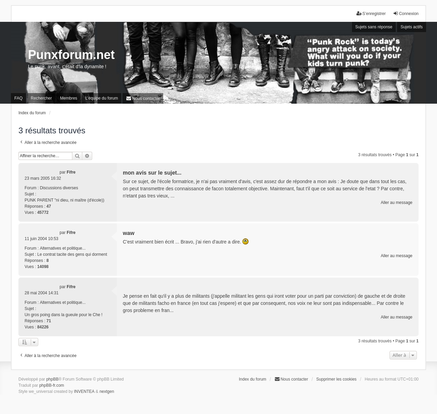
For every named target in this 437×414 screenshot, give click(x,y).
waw (129, 233)
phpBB (52, 379)
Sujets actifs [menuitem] (411, 27)
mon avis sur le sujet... (152, 173)
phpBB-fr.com (51, 385)
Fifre (71, 172)
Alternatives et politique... (63, 248)
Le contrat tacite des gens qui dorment (72, 254)
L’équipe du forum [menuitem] (101, 98)
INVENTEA (84, 391)
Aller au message (396, 202)
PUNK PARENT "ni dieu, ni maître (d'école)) (64, 200)
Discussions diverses (59, 188)
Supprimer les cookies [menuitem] (336, 379)
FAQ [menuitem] (18, 98)
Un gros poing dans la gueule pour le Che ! (63, 314)
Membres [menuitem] (68, 98)
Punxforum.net (71, 55)
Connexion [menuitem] (406, 13)
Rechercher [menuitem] (41, 98)
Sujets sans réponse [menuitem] (374, 27)
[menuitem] (143, 98)
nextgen (106, 391)
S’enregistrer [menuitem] (371, 13)
